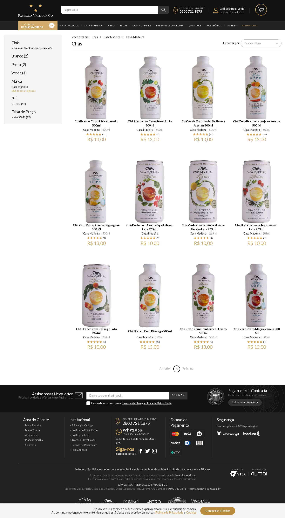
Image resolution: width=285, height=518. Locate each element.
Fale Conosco (79, 449)
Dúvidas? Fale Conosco (136, 433)
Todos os (32, 26)
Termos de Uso (131, 403)
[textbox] (109, 10)
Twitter (147, 451)
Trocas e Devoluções (83, 439)
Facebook (140, 451)
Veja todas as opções (23, 90)
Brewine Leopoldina (170, 26)
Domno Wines (141, 26)
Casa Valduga (69, 26)
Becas (123, 26)
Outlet (232, 26)
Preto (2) (18, 64)
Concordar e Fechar (218, 510)
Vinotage (195, 26)
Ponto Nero (154, 501)
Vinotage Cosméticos (200, 501)
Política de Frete (81, 435)
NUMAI (259, 473)
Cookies (191, 512)
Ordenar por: (231, 43)
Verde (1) (19, 73)
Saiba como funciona (245, 402)
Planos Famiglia (34, 439)
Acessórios (214, 26)
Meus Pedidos (33, 425)
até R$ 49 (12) (22, 117)
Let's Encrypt (228, 433)
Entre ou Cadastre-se (232, 12)
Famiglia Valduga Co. (35, 10)
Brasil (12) (20, 104)
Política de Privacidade (158, 403)
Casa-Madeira (135, 37)
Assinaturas (250, 26)
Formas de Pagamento (84, 444)
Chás (15, 42)
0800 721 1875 (191, 11)
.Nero (111, 26)
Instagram (154, 451)
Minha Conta (32, 430)
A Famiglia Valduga (82, 425)
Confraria (30, 444)
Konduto (251, 433)
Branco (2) (19, 56)
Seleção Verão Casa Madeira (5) (33, 48)
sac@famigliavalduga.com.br (204, 488)
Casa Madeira (93, 26)
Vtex (238, 474)
